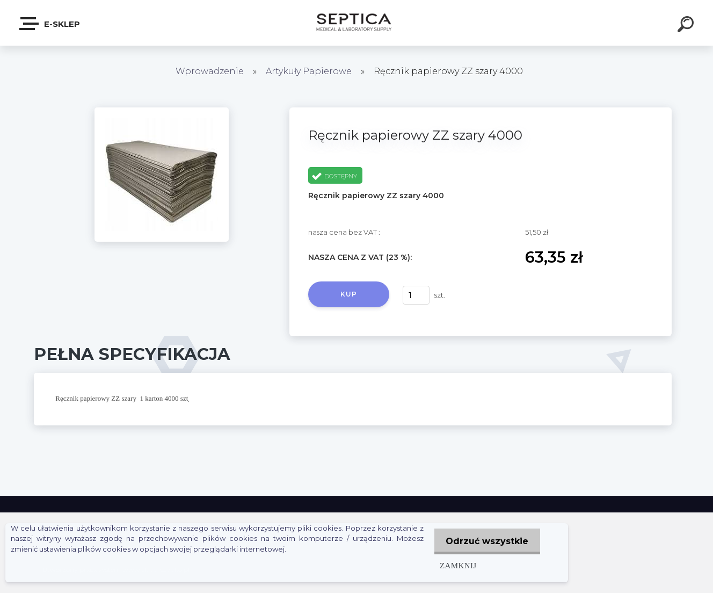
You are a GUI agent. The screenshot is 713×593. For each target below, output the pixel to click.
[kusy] (416, 295)
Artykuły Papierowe (309, 71)
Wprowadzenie (210, 71)
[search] (687, 25)
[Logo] (357, 23)
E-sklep (50, 23)
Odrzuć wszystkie (485, 541)
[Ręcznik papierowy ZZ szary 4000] (161, 111)
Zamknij (454, 565)
